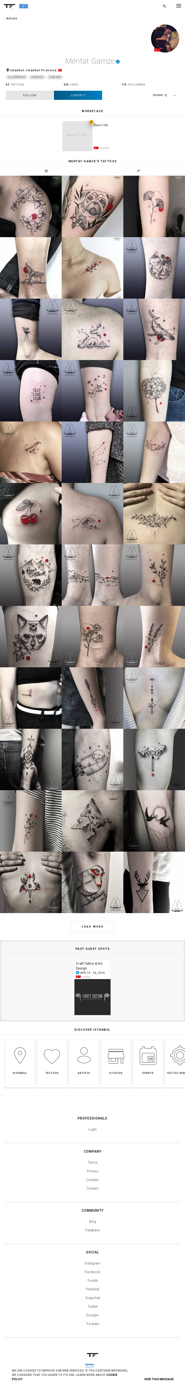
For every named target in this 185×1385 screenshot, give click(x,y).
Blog (92, 1224)
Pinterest (92, 1292)
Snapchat (92, 1300)
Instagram (92, 1266)
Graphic (37, 78)
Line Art (55, 78)
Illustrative (16, 78)
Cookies (92, 1182)
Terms (93, 1165)
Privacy (92, 1173)
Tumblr (92, 1283)
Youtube (92, 1326)
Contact (78, 96)
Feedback (92, 1232)
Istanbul (17, 71)
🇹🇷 (60, 71)
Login (92, 1132)
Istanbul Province (41, 71)
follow (29, 96)
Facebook (92, 1274)
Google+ (92, 1317)
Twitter (92, 1309)
